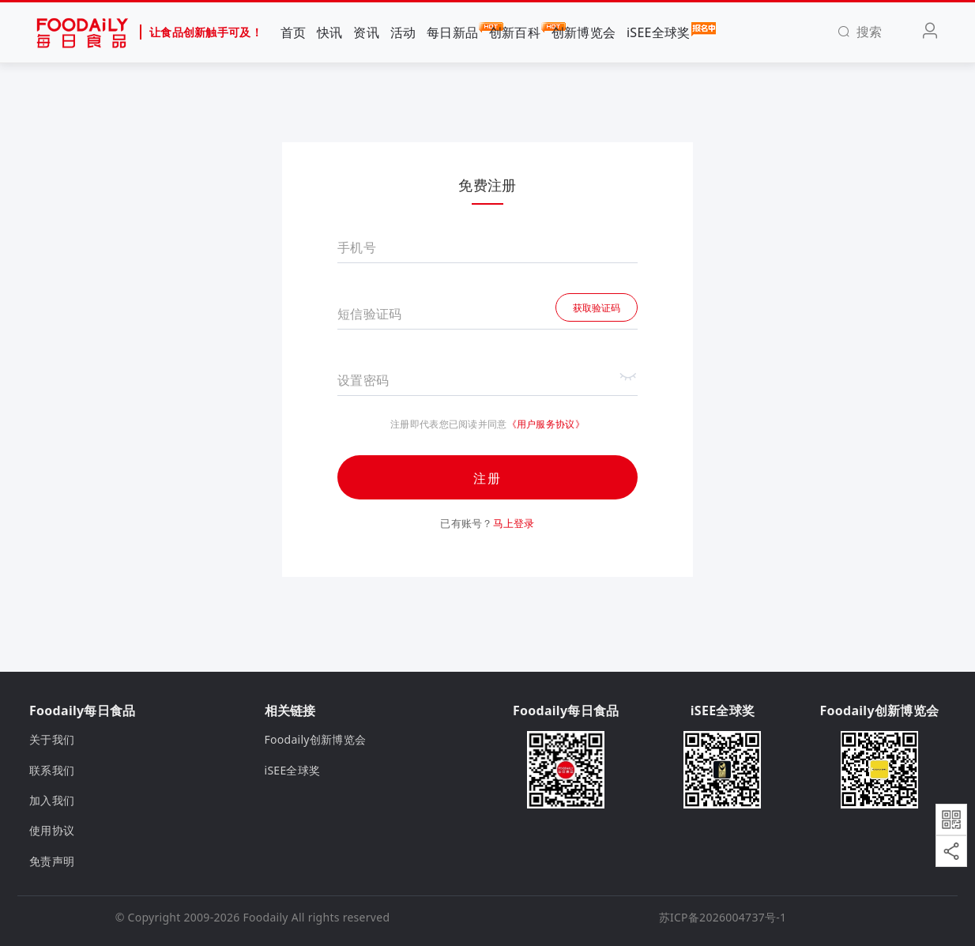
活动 (403, 32)
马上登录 (514, 523)
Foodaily (265, 917)
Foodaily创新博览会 (316, 739)
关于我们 (51, 739)
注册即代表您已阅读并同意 (448, 424)
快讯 (330, 32)
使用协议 (51, 830)
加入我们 (51, 800)
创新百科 (514, 31)
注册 (487, 478)
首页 (293, 32)
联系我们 (51, 770)
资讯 (366, 32)
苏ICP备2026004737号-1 (723, 917)
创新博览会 (583, 32)
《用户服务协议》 (546, 424)
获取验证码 (596, 308)
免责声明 (51, 861)
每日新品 (452, 31)
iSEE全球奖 (659, 31)
